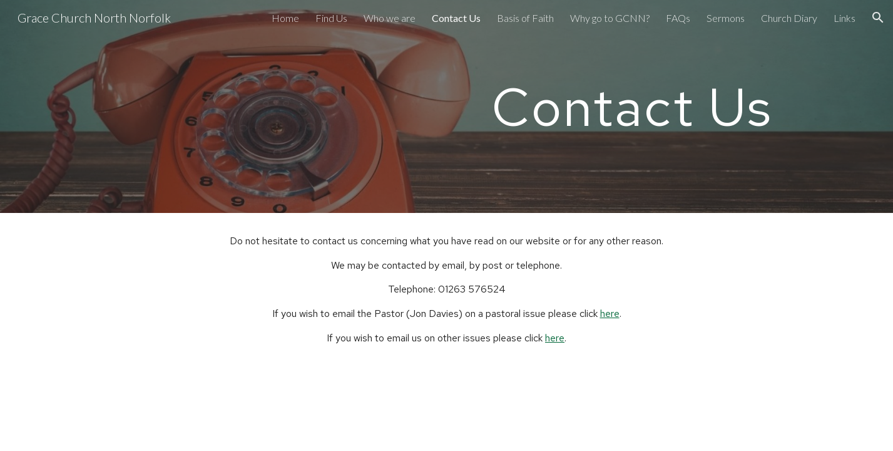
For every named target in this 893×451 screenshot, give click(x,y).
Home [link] (285, 18)
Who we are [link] (390, 18)
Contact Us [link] (456, 18)
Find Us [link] (331, 18)
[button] (878, 18)
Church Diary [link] (789, 18)
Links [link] (844, 18)
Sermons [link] (726, 18)
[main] (631, 106)
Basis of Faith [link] (525, 18)
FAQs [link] (678, 18)
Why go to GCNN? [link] (610, 18)
